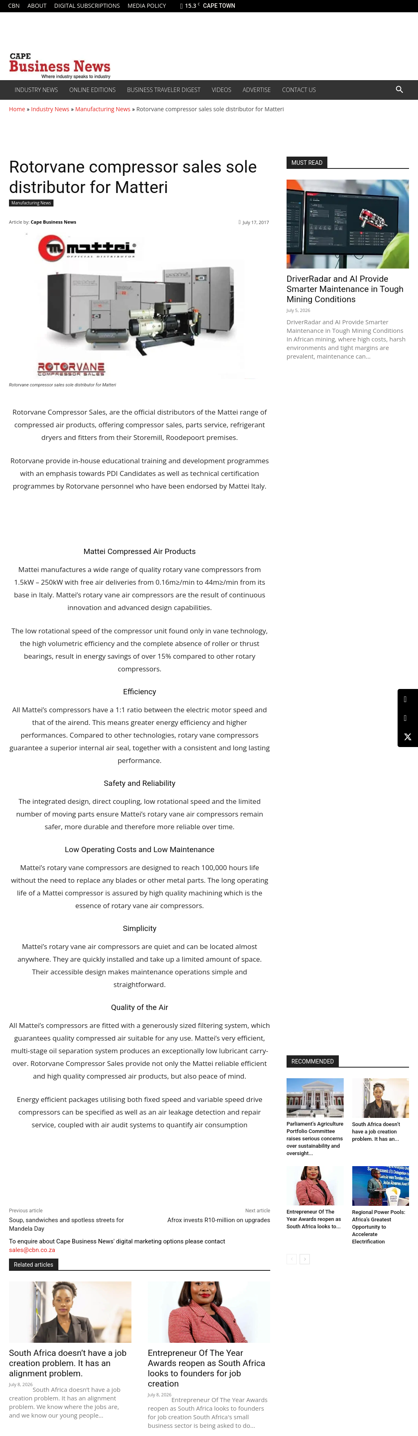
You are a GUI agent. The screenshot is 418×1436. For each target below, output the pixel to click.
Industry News (36, 90)
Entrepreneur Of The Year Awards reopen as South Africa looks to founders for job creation (206, 1368)
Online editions (92, 90)
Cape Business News (53, 222)
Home (17, 109)
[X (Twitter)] (408, 737)
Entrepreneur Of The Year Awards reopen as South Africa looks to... (314, 1219)
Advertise (257, 90)
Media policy (146, 5)
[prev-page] (292, 1259)
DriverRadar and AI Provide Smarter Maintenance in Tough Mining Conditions (345, 289)
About (37, 5)
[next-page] (305, 1259)
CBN (14, 5)
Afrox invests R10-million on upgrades (218, 1220)
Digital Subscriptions (87, 5)
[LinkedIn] (408, 699)
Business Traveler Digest (163, 90)
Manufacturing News (102, 109)
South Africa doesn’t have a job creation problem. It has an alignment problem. (68, 1363)
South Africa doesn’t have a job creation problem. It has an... (376, 1131)
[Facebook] (408, 718)
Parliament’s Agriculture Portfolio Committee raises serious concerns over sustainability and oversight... (315, 1138)
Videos (221, 90)
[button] (399, 90)
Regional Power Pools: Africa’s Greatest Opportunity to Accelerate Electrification (378, 1227)
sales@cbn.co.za (32, 1250)
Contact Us (299, 90)
